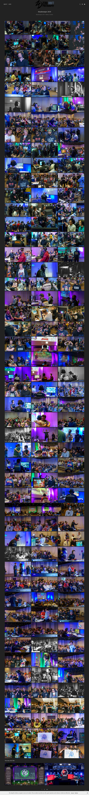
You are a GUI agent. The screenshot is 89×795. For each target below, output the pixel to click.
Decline (76, 793)
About (5, 4)
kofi (10, 4)
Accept (72, 793)
